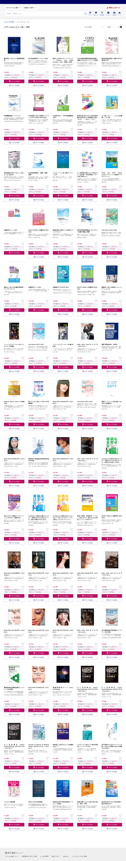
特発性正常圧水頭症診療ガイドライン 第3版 (63, 802)
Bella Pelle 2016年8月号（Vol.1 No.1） (38, 688)
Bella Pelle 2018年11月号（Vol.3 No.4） (87, 459)
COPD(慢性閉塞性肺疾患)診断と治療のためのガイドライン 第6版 (87, 59)
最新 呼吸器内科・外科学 (109, 344)
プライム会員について (12, 856)
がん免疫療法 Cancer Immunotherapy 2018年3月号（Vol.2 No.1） (112, 689)
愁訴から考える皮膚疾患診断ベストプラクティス (14, 288)
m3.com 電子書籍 (9, 22)
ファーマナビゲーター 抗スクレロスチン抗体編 (14, 345)
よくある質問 (44, 856)
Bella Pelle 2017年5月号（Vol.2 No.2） (38, 631)
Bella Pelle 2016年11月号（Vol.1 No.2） (87, 631)
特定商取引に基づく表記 (29, 856)
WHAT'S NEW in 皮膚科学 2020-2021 (87, 288)
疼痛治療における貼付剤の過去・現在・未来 (87, 802)
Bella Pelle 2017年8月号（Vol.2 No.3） (14, 631)
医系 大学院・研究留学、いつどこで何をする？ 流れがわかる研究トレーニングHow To (87, 517)
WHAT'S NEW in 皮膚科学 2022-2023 (38, 231)
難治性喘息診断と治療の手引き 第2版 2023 (112, 59)
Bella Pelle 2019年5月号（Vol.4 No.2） (63, 459)
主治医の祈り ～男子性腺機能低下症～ (63, 116)
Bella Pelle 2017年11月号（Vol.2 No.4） (112, 574)
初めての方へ (56, 856)
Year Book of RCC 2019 (36, 344)
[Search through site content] (44, 13)
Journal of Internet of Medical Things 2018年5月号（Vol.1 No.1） (38, 746)
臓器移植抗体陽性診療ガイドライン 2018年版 (14, 688)
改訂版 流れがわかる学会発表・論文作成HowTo (112, 802)
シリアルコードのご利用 (79, 856)
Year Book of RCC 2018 (84, 401)
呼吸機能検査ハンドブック (12, 116)
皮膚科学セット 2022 (10, 230)
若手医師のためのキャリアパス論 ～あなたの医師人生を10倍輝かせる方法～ (112, 746)
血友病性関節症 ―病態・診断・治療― (38, 173)
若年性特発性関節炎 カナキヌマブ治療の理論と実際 (87, 231)
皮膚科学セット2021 (34, 287)
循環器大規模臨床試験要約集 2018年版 (38, 459)
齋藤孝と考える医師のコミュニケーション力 (112, 288)
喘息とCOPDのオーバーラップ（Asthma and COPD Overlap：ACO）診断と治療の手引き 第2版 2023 (63, 60)
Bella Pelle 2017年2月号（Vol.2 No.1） (63, 631)
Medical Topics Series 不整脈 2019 (14, 402)
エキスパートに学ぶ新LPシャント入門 (63, 173)
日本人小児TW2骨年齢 (35, 802)
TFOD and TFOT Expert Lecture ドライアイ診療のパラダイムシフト (112, 174)
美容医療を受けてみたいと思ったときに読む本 (14, 173)
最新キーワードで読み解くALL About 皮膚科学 (112, 402)
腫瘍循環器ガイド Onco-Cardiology (63, 688)
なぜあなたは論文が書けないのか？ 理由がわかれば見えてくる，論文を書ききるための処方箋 (38, 517)
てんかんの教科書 (9, 802)
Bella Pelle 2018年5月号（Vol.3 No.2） (38, 574)
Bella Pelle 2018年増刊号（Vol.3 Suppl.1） (14, 574)
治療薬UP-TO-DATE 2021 (61, 287)
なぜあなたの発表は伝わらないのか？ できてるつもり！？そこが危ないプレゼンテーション (63, 517)
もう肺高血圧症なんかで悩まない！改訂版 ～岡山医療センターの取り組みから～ (87, 174)
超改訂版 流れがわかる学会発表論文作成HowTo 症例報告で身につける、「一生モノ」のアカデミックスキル (87, 117)
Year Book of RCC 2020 (109, 230)
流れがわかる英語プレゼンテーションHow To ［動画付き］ (14, 517)
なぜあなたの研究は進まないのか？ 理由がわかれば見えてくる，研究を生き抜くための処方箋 (112, 460)
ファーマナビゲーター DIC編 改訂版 (63, 345)
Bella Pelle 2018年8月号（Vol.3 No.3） (63, 574)
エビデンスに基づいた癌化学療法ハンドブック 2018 (87, 745)
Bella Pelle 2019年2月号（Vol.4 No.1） (14, 459)
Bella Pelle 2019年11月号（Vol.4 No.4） (87, 345)
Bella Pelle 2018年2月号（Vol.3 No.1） (87, 574)
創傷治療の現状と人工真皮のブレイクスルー (63, 231)
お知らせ (66, 856)
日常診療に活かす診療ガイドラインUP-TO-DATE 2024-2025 (38, 116)
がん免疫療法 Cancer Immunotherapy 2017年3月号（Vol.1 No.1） (14, 746)
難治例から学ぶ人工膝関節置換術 (14, 59)
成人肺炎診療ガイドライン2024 (38, 58)
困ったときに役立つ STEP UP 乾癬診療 (38, 402)
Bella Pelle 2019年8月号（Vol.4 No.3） (63, 402)
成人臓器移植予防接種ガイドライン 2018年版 (112, 631)
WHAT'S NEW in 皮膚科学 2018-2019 (112, 517)
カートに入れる (14, 81)
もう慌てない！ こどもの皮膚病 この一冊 (112, 116)
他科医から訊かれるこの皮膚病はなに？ (63, 745)
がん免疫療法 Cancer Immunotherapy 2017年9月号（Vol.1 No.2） (87, 689)
